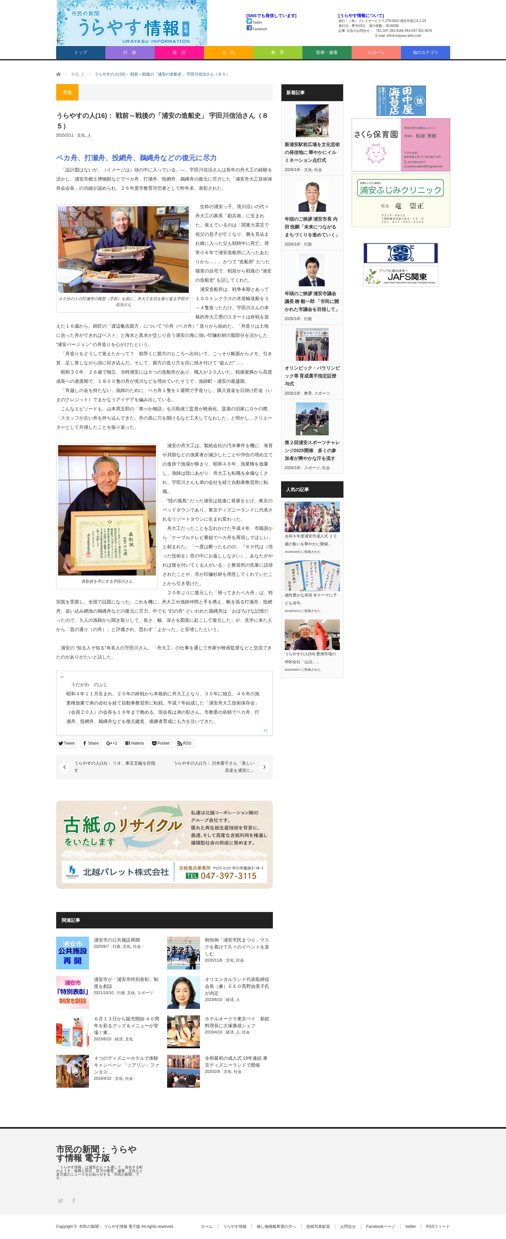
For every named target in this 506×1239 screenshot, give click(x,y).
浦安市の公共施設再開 (117, 940)
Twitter (254, 22)
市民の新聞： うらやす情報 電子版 (96, 1153)
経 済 (179, 52)
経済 (230, 999)
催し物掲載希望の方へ (276, 1226)
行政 (117, 946)
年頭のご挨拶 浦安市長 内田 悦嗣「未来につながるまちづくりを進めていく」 (312, 226)
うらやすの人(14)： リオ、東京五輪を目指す (115, 767)
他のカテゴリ (425, 52)
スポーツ (376, 52)
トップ (80, 52)
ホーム (207, 1226)
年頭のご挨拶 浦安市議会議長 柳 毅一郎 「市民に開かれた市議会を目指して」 (312, 301)
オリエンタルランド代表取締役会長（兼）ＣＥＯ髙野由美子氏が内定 (237, 986)
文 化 (228, 52)
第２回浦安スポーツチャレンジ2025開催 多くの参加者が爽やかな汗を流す (312, 450)
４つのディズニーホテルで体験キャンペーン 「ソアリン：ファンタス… (127, 1065)
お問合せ (348, 1226)
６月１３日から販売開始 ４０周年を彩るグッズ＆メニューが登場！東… (127, 1025)
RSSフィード (438, 1226)
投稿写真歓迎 (318, 1226)
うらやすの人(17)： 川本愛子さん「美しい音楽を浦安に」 (214, 767)
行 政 (129, 52)
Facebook (257, 29)
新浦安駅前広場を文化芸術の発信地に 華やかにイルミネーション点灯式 (312, 152)
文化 (81, 135)
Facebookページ (380, 1226)
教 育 (277, 52)
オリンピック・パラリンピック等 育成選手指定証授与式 (312, 375)
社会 (137, 946)
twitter (411, 1226)
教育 (308, 393)
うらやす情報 (235, 1226)
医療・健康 (327, 52)
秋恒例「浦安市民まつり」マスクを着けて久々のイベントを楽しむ (237, 946)
